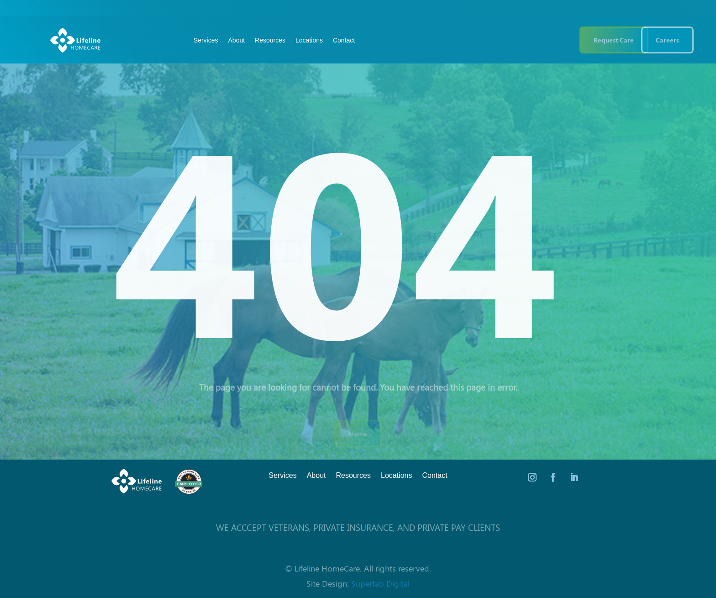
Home (358, 433)
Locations (309, 40)
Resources (270, 40)
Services (206, 40)
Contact (344, 40)
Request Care (614, 39)
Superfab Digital (380, 583)
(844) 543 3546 (533, 39)
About (236, 40)
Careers (667, 39)
